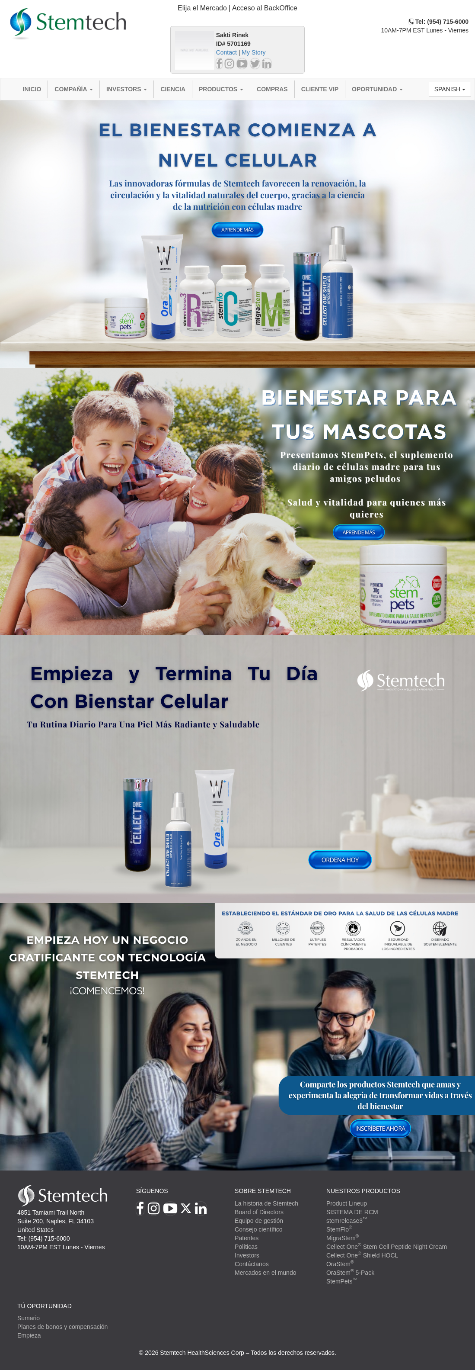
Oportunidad (377, 89)
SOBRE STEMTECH (263, 1190)
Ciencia (172, 89)
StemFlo (339, 1229)
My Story (253, 52)
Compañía (73, 89)
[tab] (237, 8)
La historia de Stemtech (266, 1203)
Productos (221, 89)
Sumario (28, 1318)
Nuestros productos (363, 1190)
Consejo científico (259, 1229)
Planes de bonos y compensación (62, 1326)
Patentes (246, 1238)
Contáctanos (252, 1264)
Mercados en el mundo (265, 1272)
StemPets (341, 1281)
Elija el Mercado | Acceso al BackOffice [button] (237, 8)
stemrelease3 (346, 1220)
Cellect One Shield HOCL (362, 1255)
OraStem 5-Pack (350, 1272)
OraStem (340, 1264)
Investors (126, 89)
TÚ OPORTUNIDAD (44, 1305)
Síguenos (152, 1190)
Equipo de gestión (259, 1220)
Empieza (29, 1335)
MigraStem (342, 1238)
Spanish (449, 89)
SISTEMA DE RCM (352, 1212)
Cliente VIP (319, 89)
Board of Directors (259, 1212)
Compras (272, 89)
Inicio (32, 89)
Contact (226, 52)
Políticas (246, 1246)
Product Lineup (346, 1203)
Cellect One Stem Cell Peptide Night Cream (386, 1246)
